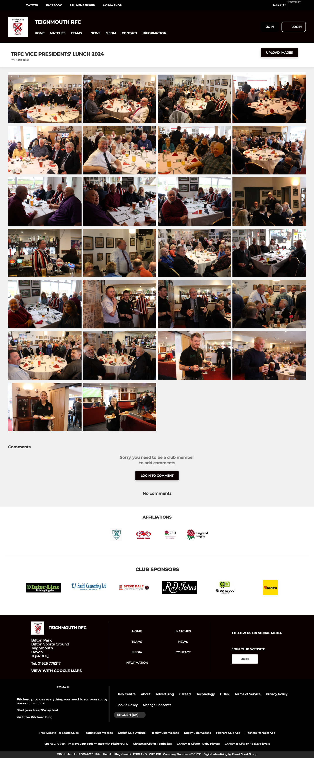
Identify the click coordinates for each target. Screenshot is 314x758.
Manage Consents (157, 705)
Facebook (54, 5)
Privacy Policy (276, 694)
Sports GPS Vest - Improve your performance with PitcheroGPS (86, 743)
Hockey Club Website (165, 732)
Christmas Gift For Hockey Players (247, 743)
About (145, 694)
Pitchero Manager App (260, 732)
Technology (205, 694)
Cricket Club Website (131, 732)
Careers (185, 694)
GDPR (224, 694)
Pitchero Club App (228, 732)
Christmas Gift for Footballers (152, 743)
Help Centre (126, 694)
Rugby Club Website (197, 732)
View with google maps (56, 671)
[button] (39, 33)
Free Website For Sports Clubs (58, 732)
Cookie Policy (127, 705)
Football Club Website (98, 732)
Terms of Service (248, 694)
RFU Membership (82, 5)
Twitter (32, 5)
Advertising (165, 694)
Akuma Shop (112, 5)
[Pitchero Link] (297, 7)
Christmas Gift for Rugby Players (198, 743)
